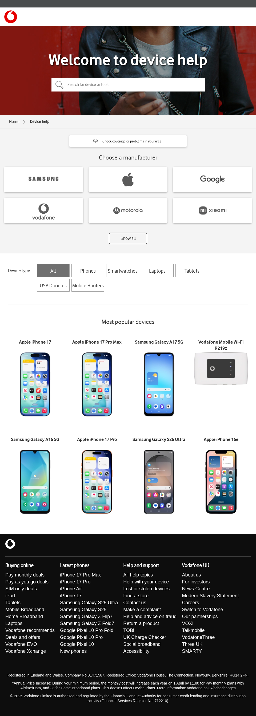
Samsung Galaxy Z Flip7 (86, 616)
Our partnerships (200, 616)
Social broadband (142, 644)
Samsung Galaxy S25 (83, 609)
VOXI (187, 623)
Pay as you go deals (27, 581)
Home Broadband (24, 616)
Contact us (134, 602)
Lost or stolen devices (146, 588)
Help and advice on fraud (150, 616)
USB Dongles (53, 285)
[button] (128, 141)
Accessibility (136, 651)
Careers (190, 602)
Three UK (192, 644)
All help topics (138, 575)
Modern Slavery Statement (210, 595)
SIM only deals (21, 588)
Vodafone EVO (21, 644)
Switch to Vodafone (202, 609)
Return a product (141, 623)
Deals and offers (22, 637)
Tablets (192, 271)
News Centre (196, 588)
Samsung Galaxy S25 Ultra (89, 602)
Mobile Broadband (24, 609)
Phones (88, 271)
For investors (196, 581)
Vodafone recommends (30, 630)
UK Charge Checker (144, 637)
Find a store (136, 595)
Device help (39, 121)
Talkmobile (193, 630)
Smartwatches (123, 271)
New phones (73, 651)
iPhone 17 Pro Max (80, 575)
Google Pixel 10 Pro (81, 637)
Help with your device (146, 581)
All (53, 271)
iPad (10, 595)
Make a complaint (142, 609)
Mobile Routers (88, 285)
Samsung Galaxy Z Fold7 (87, 623)
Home (14, 121)
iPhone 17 (71, 595)
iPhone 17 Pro (75, 581)
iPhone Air (71, 588)
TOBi (128, 630)
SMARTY (192, 651)
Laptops (157, 271)
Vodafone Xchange (25, 651)
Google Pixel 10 (77, 644)
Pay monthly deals (25, 575)
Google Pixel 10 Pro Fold (86, 630)
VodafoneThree (198, 637)
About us (191, 575)
